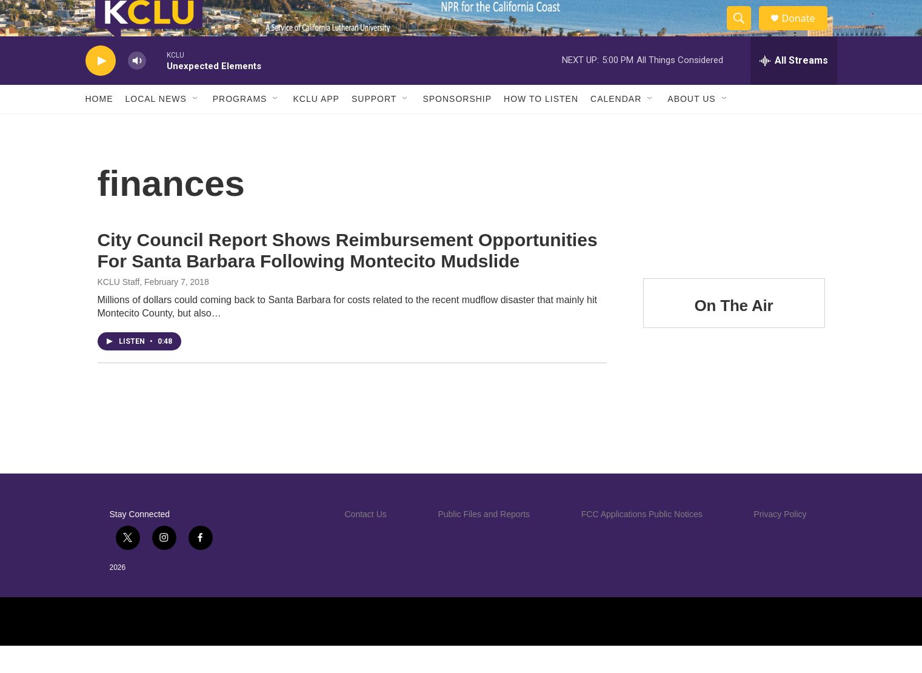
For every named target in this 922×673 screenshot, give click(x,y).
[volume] (137, 88)
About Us (691, 126)
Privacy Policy (779, 541)
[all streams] (793, 88)
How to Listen (541, 126)
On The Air (734, 333)
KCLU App (316, 126)
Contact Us (366, 541)
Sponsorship (457, 126)
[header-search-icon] (745, 32)
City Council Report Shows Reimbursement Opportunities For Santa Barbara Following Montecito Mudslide (348, 277)
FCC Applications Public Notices (642, 541)
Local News (156, 126)
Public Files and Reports (484, 541)
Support (374, 126)
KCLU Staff (119, 309)
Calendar (615, 126)
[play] (100, 88)
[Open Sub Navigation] (196, 126)
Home (99, 126)
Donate (806, 31)
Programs (240, 126)
